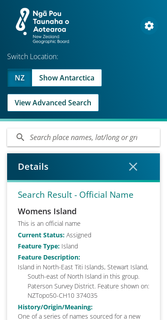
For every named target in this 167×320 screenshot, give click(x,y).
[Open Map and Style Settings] (149, 26)
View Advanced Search (53, 103)
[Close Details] (133, 167)
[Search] (83, 137)
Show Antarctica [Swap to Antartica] (66, 78)
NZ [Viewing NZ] (19, 78)
